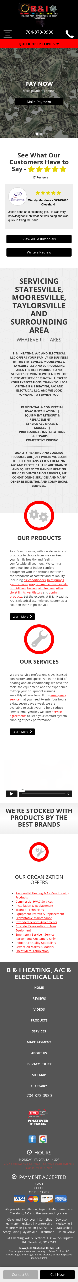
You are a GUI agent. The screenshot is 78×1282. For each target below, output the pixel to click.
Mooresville (14, 1228)
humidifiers (18, 588)
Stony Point (11, 1232)
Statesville (63, 1228)
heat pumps (55, 580)
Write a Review (39, 252)
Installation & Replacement (34, 906)
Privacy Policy (39, 1064)
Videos (39, 1009)
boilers (32, 588)
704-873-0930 (39, 1095)
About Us (39, 1053)
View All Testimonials (39, 239)
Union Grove (66, 1232)
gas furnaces (19, 584)
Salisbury (45, 1228)
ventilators (34, 592)
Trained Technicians (30, 910)
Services (39, 1031)
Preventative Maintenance (34, 918)
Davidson (62, 1219)
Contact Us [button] (20, 1274)
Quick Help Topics (39, 43)
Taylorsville (29, 1232)
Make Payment (39, 101)
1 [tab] (38, 135)
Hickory (27, 1224)
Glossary (39, 1086)
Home (39, 987)
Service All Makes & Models (35, 947)
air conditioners (35, 580)
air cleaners (46, 588)
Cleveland (14, 1219)
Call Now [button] (57, 1274)
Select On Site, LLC (48, 1247)
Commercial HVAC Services (34, 901)
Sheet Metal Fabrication (32, 951)
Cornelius (45, 1219)
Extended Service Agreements (36, 922)
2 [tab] (42, 135)
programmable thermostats (48, 584)
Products (39, 1020)
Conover (30, 1219)
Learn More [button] (22, 616)
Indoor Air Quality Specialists (36, 943)
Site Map (39, 1075)
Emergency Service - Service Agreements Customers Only (36, 936)
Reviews (39, 998)
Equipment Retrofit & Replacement (40, 914)
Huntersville (43, 1224)
